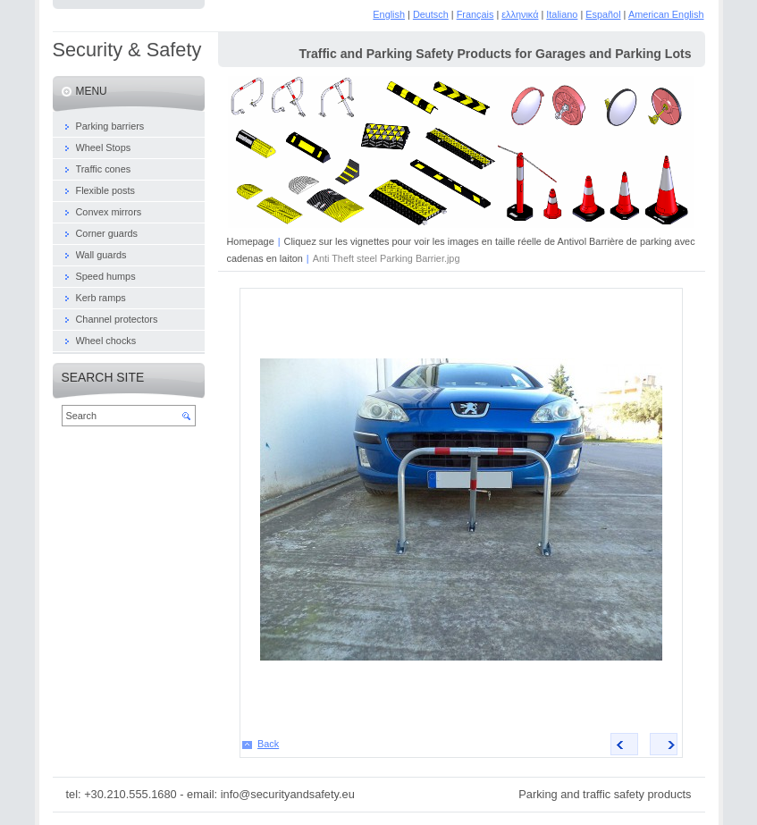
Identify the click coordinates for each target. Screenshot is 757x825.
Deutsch (431, 14)
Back (268, 743)
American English (666, 14)
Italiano (561, 14)
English (389, 14)
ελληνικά (519, 14)
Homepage (250, 241)
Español (602, 14)
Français (475, 14)
